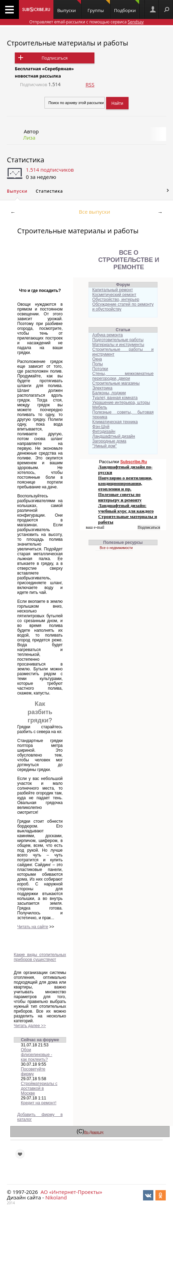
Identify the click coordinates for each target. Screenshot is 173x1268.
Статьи (123, 329)
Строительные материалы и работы (67, 43)
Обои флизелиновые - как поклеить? (36, 1054)
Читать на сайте (32, 926)
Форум (123, 284)
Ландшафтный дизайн (113, 436)
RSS (89, 84)
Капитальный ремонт (112, 289)
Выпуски (69, 6)
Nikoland (56, 1197)
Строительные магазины (116, 383)
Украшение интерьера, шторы (121, 402)
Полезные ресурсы (123, 542)
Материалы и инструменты (118, 344)
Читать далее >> (30, 1025)
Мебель (99, 407)
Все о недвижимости (116, 548)
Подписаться (55, 58)
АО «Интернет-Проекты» (71, 1191)
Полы (97, 364)
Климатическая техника (115, 421)
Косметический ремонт (114, 294)
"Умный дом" (104, 446)
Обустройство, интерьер (115, 299)
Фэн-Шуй (101, 426)
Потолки (100, 368)
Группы (99, 6)
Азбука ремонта (107, 335)
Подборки (126, 6)
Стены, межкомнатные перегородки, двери (123, 376)
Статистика (25, 159)
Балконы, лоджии (109, 392)
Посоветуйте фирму (33, 1071)
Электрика (102, 388)
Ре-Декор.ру (93, 1132)
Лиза (29, 137)
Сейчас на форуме (40, 1039)
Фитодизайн (103, 431)
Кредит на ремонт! (39, 1102)
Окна (97, 359)
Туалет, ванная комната (115, 397)
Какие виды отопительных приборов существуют (40, 957)
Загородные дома (109, 441)
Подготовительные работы (118, 339)
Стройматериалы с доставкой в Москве (39, 1088)
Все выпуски (94, 211)
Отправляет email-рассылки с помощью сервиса (86, 22)
